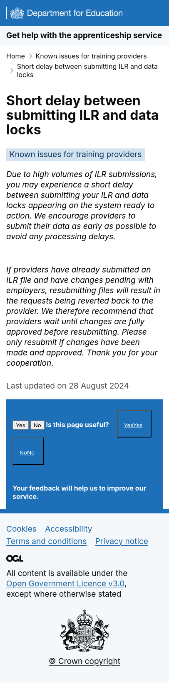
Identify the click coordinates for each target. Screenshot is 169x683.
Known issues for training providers (91, 56)
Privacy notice (121, 541)
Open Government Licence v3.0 (65, 583)
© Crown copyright (84, 661)
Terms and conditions (46, 541)
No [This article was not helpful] (37, 425)
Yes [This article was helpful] (20, 425)
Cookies (21, 529)
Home (15, 56)
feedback (44, 488)
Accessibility (68, 529)
